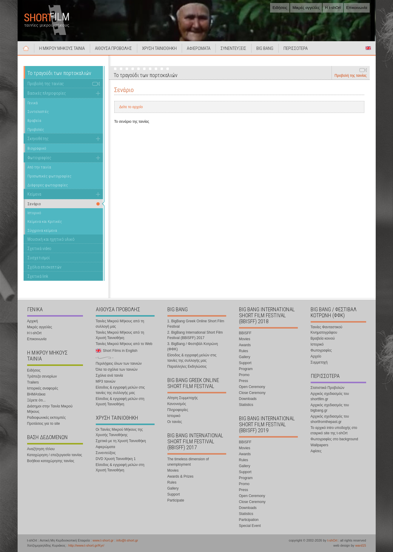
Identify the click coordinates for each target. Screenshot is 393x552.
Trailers (33, 382)
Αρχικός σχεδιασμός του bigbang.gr (330, 408)
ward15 (360, 545)
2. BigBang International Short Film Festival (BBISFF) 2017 (195, 335)
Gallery (173, 488)
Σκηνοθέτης (38, 138)
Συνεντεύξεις (106, 453)
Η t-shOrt (333, 7)
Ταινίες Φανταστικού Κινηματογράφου (327, 330)
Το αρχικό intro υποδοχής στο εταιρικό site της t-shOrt (334, 430)
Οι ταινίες (174, 422)
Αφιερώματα (105, 447)
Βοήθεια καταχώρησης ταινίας (50, 461)
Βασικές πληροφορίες (46, 93)
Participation (249, 520)
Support (173, 494)
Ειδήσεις (279, 7)
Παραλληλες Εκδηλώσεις (187, 366)
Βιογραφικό (36, 148)
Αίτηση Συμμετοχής (182, 398)
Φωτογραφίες (39, 157)
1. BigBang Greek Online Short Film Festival (195, 324)
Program (246, 369)
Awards (245, 345)
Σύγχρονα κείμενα (42, 230)
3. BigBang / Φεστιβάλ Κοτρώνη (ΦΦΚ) (192, 346)
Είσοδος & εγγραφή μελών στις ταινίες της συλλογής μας (120, 390)
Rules (172, 482)
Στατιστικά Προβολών (327, 388)
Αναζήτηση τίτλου (41, 449)
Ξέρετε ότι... (36, 400)
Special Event (250, 526)
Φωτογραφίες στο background (334, 439)
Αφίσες (316, 451)
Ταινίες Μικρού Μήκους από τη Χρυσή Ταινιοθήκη (120, 335)
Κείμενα (34, 194)
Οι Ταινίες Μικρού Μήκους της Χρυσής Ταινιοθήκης (119, 432)
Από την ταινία (39, 167)
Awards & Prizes (180, 476)
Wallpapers (320, 445)
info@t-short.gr (127, 540)
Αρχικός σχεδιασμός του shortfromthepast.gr (330, 419)
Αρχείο (316, 356)
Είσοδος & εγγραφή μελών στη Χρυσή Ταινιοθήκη (120, 401)
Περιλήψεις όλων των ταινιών (119, 363)
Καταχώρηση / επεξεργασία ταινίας (54, 455)
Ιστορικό (34, 213)
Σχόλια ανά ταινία (109, 375)
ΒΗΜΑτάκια (36, 394)
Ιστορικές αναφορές (42, 388)
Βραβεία (34, 120)
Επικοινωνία (356, 7)
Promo (244, 375)
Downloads (248, 399)
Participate (175, 500)
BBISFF (245, 333)
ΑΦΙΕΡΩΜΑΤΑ (198, 48)
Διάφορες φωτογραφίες (47, 185)
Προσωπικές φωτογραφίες (49, 176)
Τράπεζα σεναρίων (42, 376)
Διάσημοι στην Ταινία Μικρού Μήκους (50, 409)
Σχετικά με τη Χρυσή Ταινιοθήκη (121, 441)
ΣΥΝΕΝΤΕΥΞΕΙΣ (233, 48)
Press (243, 381)
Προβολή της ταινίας (351, 75)
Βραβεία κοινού (323, 338)
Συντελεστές (38, 111)
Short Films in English (368, 48)
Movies (173, 470)
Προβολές (35, 129)
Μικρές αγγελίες (306, 7)
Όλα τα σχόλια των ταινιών (117, 369)
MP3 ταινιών (105, 381)
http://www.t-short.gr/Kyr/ (86, 545)
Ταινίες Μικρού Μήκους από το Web (124, 344)
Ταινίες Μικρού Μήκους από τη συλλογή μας (120, 324)
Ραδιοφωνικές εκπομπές (46, 417)
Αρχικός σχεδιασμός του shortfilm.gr (330, 396)
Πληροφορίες (177, 410)
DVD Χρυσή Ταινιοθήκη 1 (116, 459)
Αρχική (26, 48)
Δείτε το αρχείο (131, 107)
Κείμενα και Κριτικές (44, 221)
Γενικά (32, 103)
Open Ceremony (252, 387)
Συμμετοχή (319, 362)
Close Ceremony (252, 393)
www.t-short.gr (103, 540)
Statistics (246, 405)
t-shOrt (332, 540)
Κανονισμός (176, 404)
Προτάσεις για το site (43, 423)
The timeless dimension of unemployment (188, 462)
